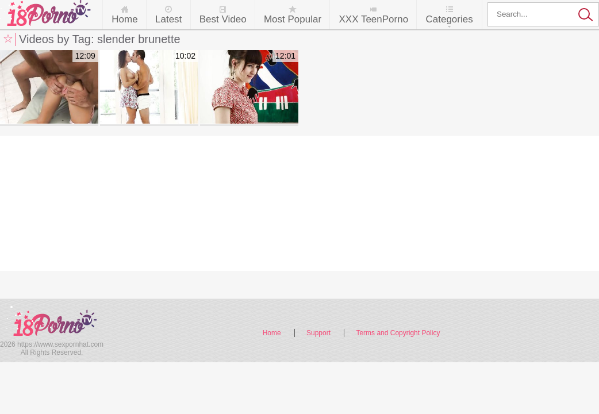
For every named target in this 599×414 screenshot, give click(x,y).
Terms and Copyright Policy (398, 333)
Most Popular (292, 19)
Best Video (223, 19)
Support (318, 333)
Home (124, 19)
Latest (168, 19)
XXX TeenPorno (373, 19)
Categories (449, 19)
